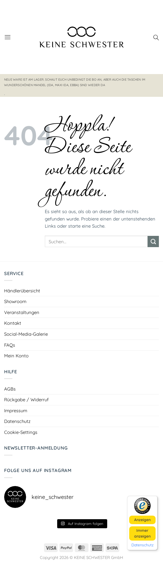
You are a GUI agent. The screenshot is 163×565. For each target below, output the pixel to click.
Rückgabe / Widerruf (26, 399)
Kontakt (12, 323)
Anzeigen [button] (142, 519)
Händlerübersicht (22, 290)
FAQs (9, 345)
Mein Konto (16, 355)
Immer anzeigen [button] (142, 533)
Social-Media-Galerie (26, 334)
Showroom (15, 301)
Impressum (15, 410)
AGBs (10, 389)
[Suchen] (156, 37)
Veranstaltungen (21, 312)
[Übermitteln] (153, 241)
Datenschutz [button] (142, 545)
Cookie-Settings (20, 432)
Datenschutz (17, 421)
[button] (7, 37)
